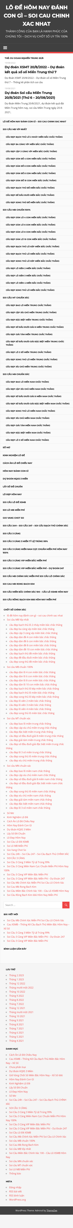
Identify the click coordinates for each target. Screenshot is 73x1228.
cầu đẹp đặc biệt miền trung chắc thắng (29, 333)
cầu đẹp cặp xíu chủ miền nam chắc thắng (30, 402)
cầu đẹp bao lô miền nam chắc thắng (27, 395)
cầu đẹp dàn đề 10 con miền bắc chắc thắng (31, 194)
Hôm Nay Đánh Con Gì (15, 484)
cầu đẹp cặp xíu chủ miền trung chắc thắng (31, 326)
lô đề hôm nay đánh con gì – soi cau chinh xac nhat (34, 135)
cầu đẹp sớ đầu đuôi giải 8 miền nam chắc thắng (33, 410)
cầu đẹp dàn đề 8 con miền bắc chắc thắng (31, 186)
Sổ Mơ (6, 461)
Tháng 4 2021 (16, 1054)
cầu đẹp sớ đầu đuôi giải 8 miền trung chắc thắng (35, 340)
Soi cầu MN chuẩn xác (16, 387)
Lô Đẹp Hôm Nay (12, 508)
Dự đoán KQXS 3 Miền (15, 492)
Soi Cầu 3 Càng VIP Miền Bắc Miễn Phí (25, 574)
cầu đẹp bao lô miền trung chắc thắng (28, 318)
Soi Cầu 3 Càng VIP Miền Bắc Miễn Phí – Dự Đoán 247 (33, 581)
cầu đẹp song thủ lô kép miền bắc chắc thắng (32, 274)
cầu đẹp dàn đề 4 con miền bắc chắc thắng (31, 172)
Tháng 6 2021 (16, 1046)
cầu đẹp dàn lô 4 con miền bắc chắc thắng (30, 231)
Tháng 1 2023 (16, 992)
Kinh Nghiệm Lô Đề (14, 468)
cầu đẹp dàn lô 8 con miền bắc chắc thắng (30, 245)
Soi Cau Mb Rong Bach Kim (18, 597)
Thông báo (15, 1186)
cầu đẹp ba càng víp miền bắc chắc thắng (30, 157)
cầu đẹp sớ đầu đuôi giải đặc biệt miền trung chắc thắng (35, 357)
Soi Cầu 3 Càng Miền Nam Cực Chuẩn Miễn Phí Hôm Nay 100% (35, 564)
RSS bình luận (16, 1209)
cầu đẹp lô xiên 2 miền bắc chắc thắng (28, 282)
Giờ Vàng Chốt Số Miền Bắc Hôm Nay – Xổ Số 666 (36, 1088)
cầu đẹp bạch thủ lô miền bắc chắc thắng (30, 267)
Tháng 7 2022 (16, 1017)
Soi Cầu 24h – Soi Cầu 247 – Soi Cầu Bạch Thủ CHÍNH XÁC (35, 539)
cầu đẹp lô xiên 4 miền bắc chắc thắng (28, 296)
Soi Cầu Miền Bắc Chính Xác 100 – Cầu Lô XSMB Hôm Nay (35, 605)
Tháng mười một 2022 (21, 1001)
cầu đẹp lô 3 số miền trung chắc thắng (28, 365)
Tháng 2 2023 (16, 988)
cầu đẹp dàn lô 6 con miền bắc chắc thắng (30, 238)
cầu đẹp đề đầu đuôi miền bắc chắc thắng (30, 208)
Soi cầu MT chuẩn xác (16, 311)
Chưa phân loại (17, 1080)
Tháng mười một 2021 (21, 1025)
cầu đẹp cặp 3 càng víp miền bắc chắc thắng (31, 165)
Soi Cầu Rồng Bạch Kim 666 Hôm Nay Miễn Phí (29, 613)
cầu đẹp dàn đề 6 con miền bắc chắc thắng (30, 179)
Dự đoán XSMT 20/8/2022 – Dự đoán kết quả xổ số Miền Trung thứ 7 (33, 80)
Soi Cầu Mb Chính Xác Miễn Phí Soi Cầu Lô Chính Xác (34, 589)
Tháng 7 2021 (16, 1042)
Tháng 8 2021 (16, 1037)
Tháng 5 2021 (16, 1050)
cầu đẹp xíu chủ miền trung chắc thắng (29, 380)
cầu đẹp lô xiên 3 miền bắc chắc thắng (28, 289)
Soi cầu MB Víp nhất (15, 142)
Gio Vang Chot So (13, 531)
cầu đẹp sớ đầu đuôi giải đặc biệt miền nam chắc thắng (37, 417)
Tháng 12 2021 (17, 1021)
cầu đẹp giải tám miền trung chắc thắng (29, 347)
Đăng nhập (15, 1200)
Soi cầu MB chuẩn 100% (16, 223)
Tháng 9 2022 (16, 1009)
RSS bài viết (15, 1205)
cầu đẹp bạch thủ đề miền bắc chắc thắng (30, 201)
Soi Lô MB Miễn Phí (14, 523)
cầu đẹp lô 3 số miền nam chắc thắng (27, 453)
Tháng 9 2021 (16, 1033)
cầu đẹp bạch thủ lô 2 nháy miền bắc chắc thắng (34, 150)
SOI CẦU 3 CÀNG (11, 547)
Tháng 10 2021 (17, 1029)
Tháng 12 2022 (17, 997)
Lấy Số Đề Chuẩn (12, 500)
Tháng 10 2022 (17, 1005)
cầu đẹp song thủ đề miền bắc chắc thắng (30, 216)
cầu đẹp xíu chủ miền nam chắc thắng (27, 431)
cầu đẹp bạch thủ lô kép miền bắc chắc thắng (32, 260)
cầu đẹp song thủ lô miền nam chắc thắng (30, 424)
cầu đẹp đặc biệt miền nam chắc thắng (28, 446)
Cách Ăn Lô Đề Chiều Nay (17, 476)
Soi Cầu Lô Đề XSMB (14, 515)
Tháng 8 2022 (16, 1013)
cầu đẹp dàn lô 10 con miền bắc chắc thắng (31, 253)
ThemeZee (52, 1223)
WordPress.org (17, 1213)
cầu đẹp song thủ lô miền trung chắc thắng (31, 373)
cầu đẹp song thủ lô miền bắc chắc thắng (30, 303)
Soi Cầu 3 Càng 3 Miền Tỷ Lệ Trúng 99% (25, 554)
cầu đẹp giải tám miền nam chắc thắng (28, 439)
